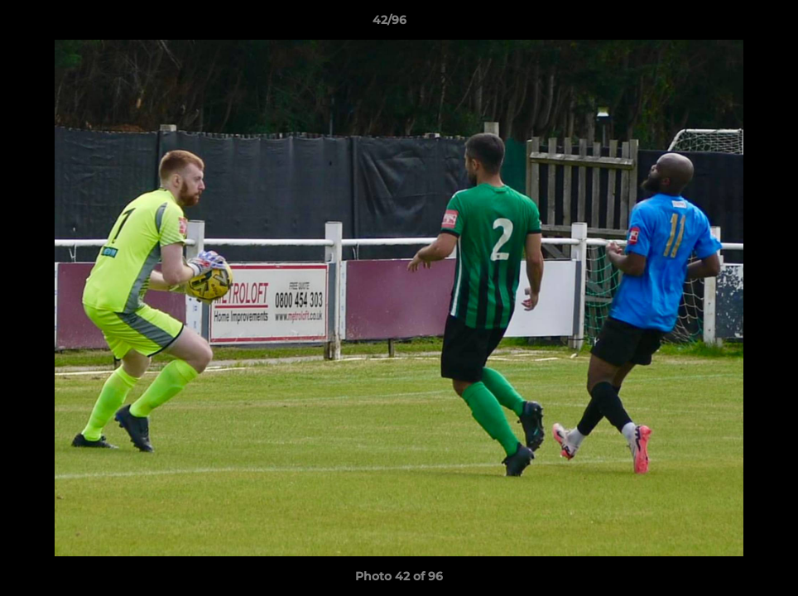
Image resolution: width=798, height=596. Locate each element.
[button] (728, 24)
